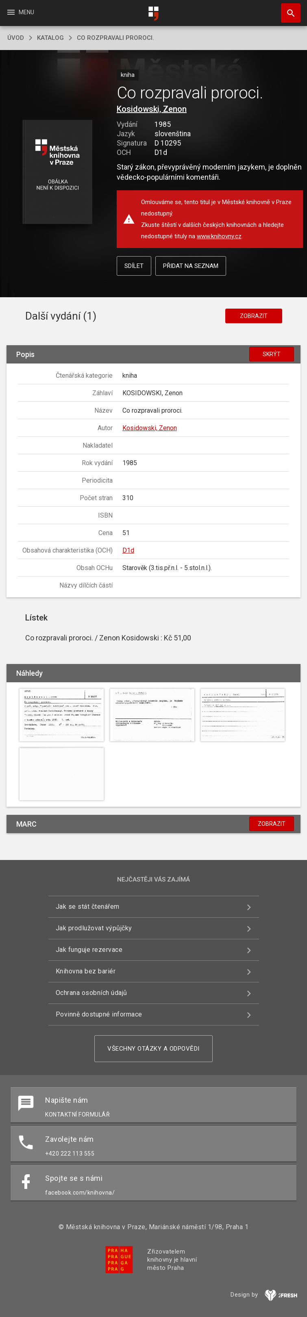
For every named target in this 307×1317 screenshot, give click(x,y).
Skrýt (272, 354)
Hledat (287, 9)
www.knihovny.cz (219, 236)
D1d (128, 550)
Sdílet (134, 266)
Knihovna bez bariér (86, 971)
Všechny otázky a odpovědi (153, 1048)
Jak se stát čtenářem (88, 906)
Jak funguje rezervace (89, 949)
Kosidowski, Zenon (152, 109)
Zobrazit (254, 316)
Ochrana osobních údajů (91, 993)
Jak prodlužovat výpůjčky (94, 928)
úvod (15, 37)
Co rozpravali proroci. (115, 37)
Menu (20, 12)
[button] (57, 173)
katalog (50, 37)
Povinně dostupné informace (99, 1014)
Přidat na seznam (190, 266)
